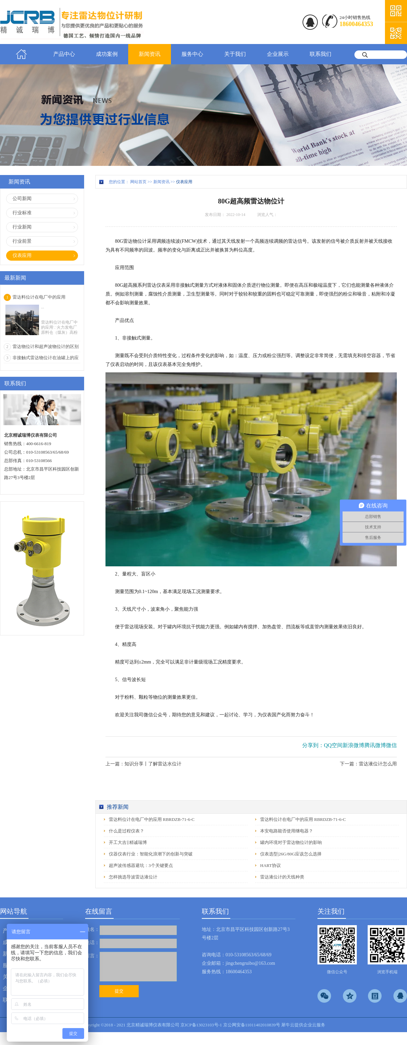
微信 (391, 745)
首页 (21, 54)
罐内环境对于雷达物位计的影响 (291, 842)
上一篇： (143, 763)
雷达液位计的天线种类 (282, 876)
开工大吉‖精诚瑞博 (128, 842)
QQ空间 (333, 745)
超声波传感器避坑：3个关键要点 (141, 865)
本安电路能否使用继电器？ (286, 830)
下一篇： (368, 763)
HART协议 (270, 865)
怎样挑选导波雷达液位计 (133, 876)
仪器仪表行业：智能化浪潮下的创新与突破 (151, 853)
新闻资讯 (161, 181)
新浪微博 (353, 745)
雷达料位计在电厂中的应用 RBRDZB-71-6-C (151, 819)
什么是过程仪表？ (126, 830)
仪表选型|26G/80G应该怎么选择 (291, 853)
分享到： (313, 745)
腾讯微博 (375, 745)
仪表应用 (184, 181)
